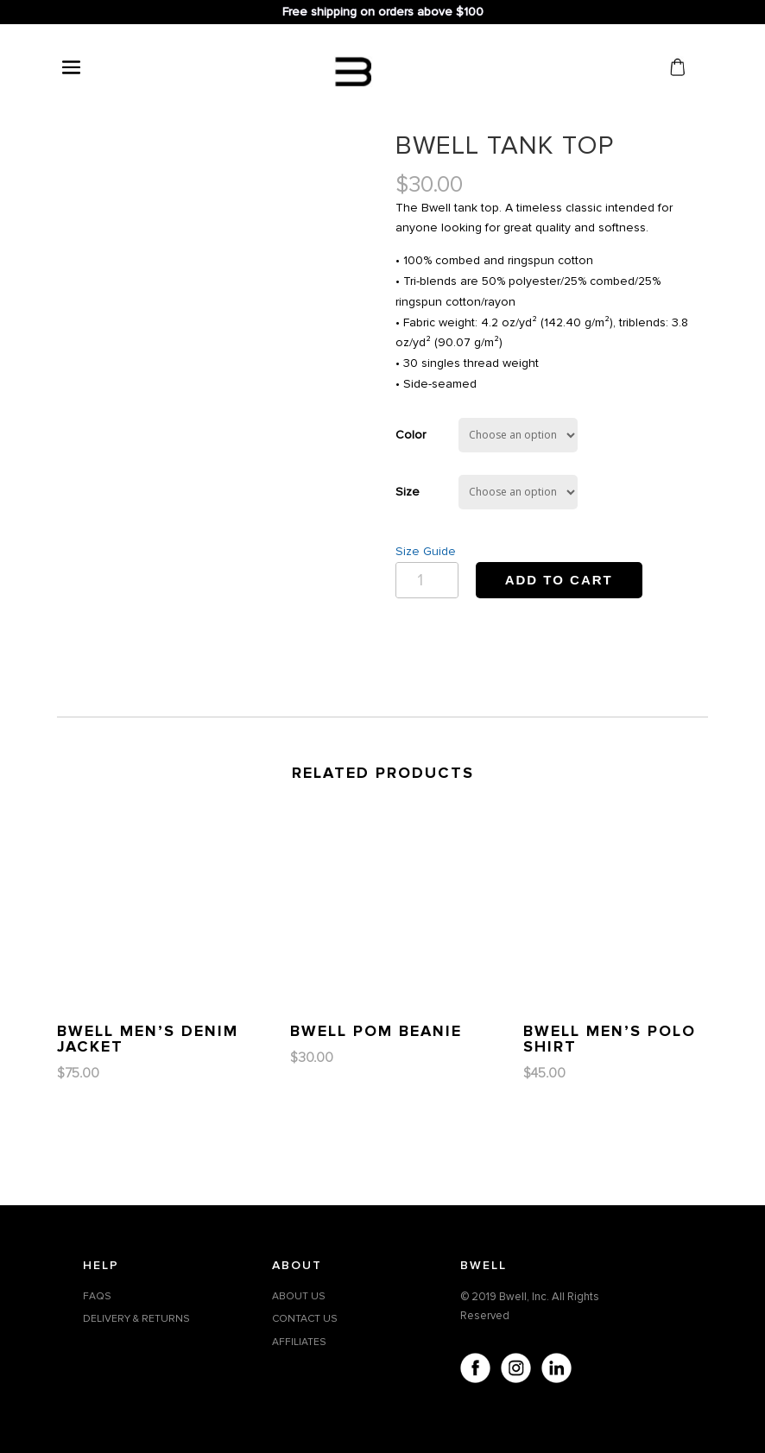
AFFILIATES (299, 1342)
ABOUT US (299, 1296)
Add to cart (559, 579)
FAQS (97, 1296)
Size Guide (425, 551)
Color (410, 434)
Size (407, 491)
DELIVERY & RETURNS (136, 1318)
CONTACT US (305, 1318)
